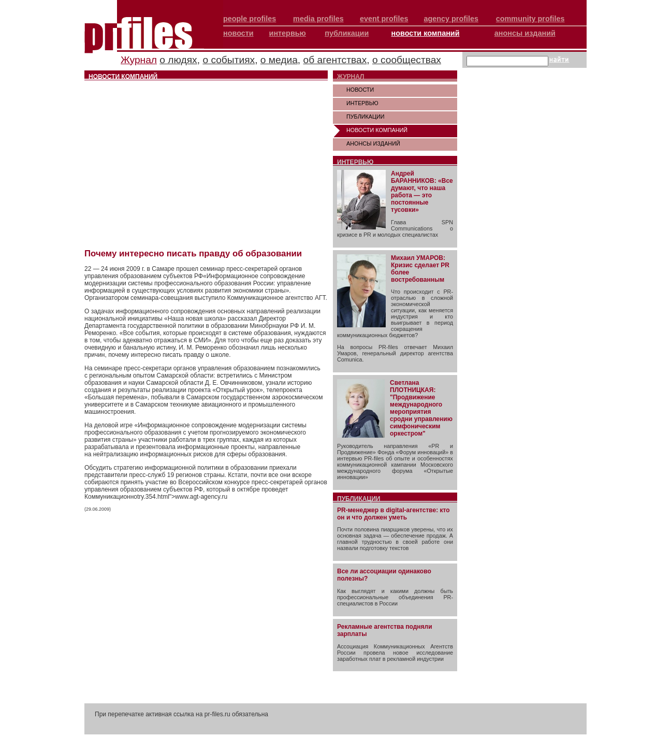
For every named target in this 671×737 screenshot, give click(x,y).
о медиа (279, 59)
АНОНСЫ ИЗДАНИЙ (373, 143)
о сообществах (406, 59)
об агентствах (335, 59)
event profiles (384, 19)
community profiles (530, 19)
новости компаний (425, 33)
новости (238, 33)
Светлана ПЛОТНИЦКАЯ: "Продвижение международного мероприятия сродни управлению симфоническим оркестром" (421, 408)
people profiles (249, 19)
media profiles (318, 19)
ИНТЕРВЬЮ (362, 103)
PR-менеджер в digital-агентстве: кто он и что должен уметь (393, 514)
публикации (347, 33)
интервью (287, 33)
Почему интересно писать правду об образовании (193, 253)
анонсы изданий (525, 33)
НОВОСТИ (360, 89)
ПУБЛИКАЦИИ (365, 116)
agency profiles (451, 19)
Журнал (139, 59)
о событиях (228, 59)
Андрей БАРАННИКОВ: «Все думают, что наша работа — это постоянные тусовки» (422, 191)
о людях (178, 59)
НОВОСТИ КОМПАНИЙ (376, 130)
